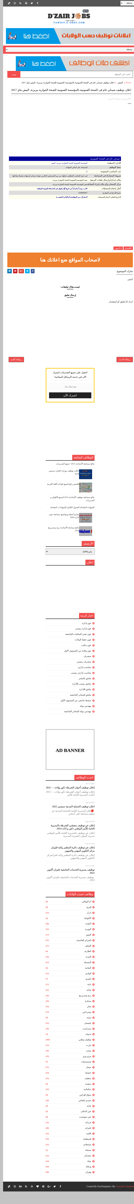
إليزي (85, 919)
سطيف (84, 1091)
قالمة (85, 1146)
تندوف (85, 1046)
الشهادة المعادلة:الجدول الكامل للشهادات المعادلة (69, 520)
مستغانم (84, 1157)
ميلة (86, 1173)
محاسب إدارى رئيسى (78, 685)
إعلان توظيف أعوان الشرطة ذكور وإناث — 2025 (67, 800)
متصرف (84, 669)
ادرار (86, 925)
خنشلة (85, 1085)
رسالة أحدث (121, 370)
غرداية (85, 1135)
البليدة (85, 936)
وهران (85, 1184)
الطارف (84, 964)
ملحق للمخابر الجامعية (77, 707)
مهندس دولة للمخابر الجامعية (74, 724)
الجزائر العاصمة (80, 953)
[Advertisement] (67, 139)
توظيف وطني (81, 1052)
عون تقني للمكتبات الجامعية (75, 646)
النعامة (85, 980)
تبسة (86, 1030)
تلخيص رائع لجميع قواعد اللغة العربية (60, 496)
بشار (86, 1019)
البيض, (107, 104)
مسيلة (85, 1162)
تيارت (85, 1057)
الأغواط (84, 931)
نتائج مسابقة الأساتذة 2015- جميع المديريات (72, 476)
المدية (85, 969)
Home (125, 82)
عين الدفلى (83, 1124)
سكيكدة (84, 1102)
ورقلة (85, 1179)
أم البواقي (83, 914)
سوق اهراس (82, 1107)
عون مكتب (83, 658)
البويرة (85, 941)
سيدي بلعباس (81, 1113)
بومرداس (83, 1024)
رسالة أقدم (13, 370)
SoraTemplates (101, 1199)
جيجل (85, 1080)
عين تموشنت (82, 1129)
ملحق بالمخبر (81, 691)
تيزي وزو (84, 1069)
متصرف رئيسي (81, 674)
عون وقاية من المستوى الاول (74, 663)
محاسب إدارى (81, 680)
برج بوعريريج (82, 1008)
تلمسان (84, 1035)
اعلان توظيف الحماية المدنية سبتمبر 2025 (70, 819)
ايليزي (85, 991)
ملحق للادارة (82, 702)
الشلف (85, 958)
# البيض (115, 254)
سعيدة (85, 1096)
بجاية (85, 1002)
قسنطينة (84, 1151)
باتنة (86, 997)
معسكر (84, 1168)
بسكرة (85, 1013)
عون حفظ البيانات (80, 652)
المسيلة (84, 975)
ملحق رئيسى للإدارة (78, 696)
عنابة (86, 1118)
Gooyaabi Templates (122, 1199)
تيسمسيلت (83, 1074)
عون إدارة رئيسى (80, 641)
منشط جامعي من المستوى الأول (72, 713)
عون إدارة (83, 636)
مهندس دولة (82, 718)
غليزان (85, 1140)
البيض (117, 82)
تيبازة (85, 1063)
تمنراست (83, 1041)
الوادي (85, 986)
